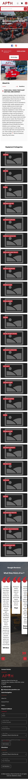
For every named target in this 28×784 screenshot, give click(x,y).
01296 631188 (6, 687)
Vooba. (19, 775)
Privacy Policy (23, 739)
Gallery (3, 705)
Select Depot (5, 733)
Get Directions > (6, 766)
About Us (3, 698)
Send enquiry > (6, 744)
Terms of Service (6, 740)
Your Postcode (5, 758)
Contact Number (6, 720)
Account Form (5, 701)
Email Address (5, 726)
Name (4, 713)
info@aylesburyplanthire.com (10, 689)
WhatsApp (14, 57)
